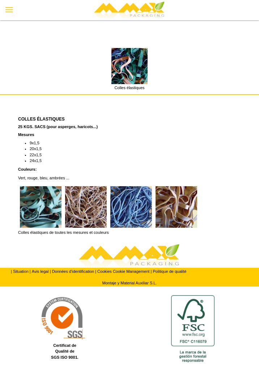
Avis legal (40, 271)
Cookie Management (131, 271)
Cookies (104, 271)
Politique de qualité (169, 271)
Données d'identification (73, 271)
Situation (21, 271)
